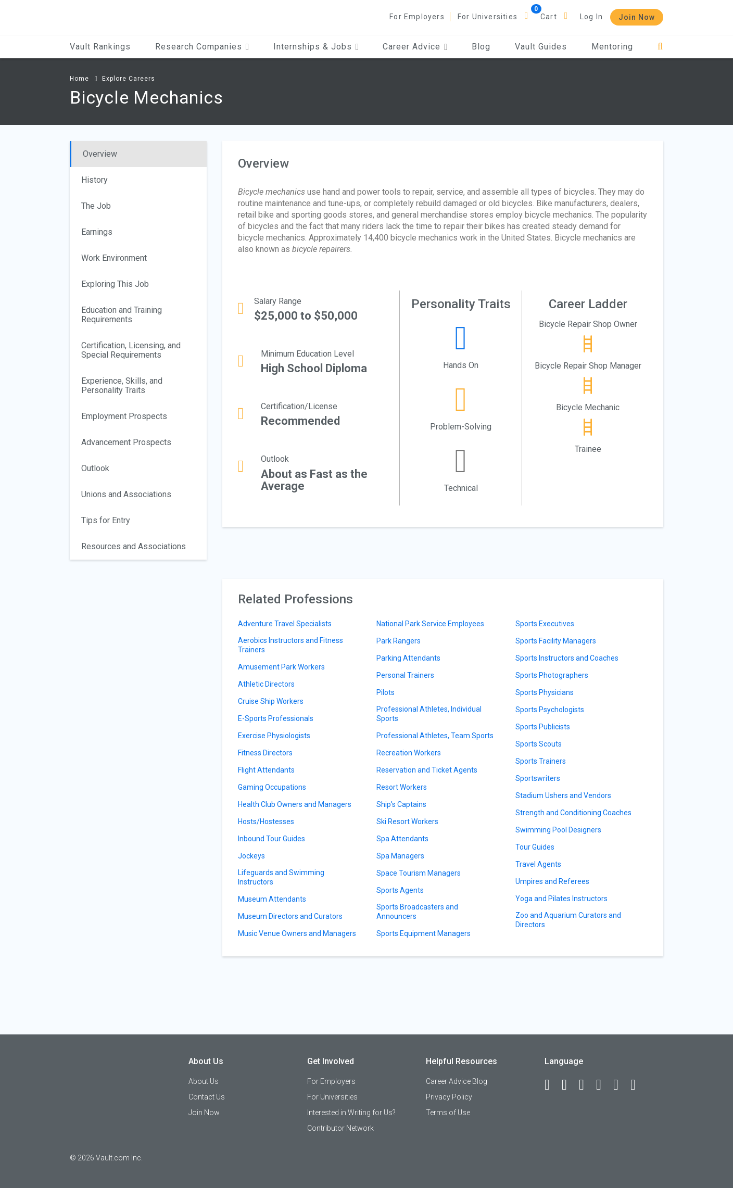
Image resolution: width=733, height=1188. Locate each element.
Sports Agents (400, 890)
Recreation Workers (408, 753)
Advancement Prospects (126, 442)
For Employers (417, 16)
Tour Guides (534, 847)
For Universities (487, 16)
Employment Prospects (124, 416)
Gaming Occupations (272, 787)
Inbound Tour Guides (271, 839)
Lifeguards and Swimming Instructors (281, 877)
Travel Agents (538, 864)
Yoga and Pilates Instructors (561, 898)
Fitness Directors (265, 753)
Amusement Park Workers (281, 667)
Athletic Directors (266, 684)
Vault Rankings (100, 47)
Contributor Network (340, 1128)
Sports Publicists (542, 727)
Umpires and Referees (552, 881)
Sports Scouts (538, 744)
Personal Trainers (405, 675)
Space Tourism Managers (418, 873)
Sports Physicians (544, 692)
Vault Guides (541, 47)
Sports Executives (544, 624)
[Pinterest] (620, 1085)
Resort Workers (401, 787)
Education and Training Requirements (121, 314)
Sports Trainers (540, 761)
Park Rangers (398, 641)
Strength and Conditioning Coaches (573, 812)
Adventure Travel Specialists (285, 624)
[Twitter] (586, 1085)
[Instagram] (603, 1085)
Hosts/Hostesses (266, 821)
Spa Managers (400, 856)
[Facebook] (552, 1085)
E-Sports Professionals (275, 718)
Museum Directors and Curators (290, 916)
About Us (203, 1081)
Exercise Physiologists (274, 735)
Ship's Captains (401, 804)
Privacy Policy (449, 1097)
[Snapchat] (637, 1085)
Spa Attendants (402, 839)
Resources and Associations (133, 546)
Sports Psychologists (549, 709)
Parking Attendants (408, 658)
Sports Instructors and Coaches (566, 658)
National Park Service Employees (430, 624)
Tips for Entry (105, 520)
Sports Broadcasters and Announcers (417, 911)
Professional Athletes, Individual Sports (429, 714)
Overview (100, 154)
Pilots (385, 692)
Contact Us (206, 1097)
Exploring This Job (115, 284)
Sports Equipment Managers (423, 933)
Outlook (95, 468)
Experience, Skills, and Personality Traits (121, 385)
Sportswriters (537, 778)
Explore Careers (128, 78)
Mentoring (612, 47)
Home (79, 78)
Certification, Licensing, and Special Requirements (131, 350)
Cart (548, 16)
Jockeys (251, 856)
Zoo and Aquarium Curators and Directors (568, 920)
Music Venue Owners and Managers (297, 933)
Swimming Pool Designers (558, 830)
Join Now (636, 17)
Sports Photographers (551, 675)
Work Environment (114, 258)
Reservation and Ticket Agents (426, 770)
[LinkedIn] (569, 1085)
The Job (96, 206)
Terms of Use (448, 1112)
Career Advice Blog (456, 1081)
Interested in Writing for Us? (351, 1112)
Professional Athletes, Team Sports (435, 735)
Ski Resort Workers (407, 821)
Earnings (96, 232)
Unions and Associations (126, 494)
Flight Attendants (266, 770)
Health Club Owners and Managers (294, 804)
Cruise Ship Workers (271, 701)
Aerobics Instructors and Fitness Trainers (290, 645)
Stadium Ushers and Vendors (563, 795)
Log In (591, 16)
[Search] (660, 47)
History (94, 180)
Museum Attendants (272, 899)
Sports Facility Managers (555, 641)
